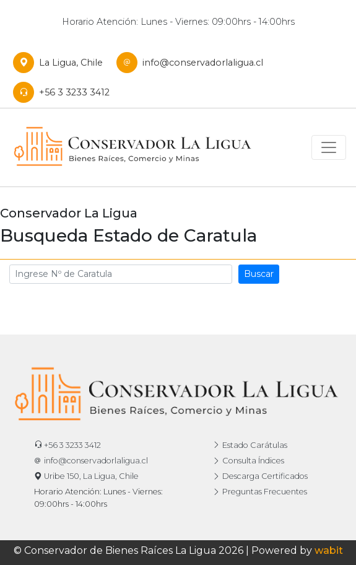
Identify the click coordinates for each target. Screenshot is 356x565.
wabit (329, 550)
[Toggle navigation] (328, 147)
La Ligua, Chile (61, 62)
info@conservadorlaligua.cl (193, 62)
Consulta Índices (248, 460)
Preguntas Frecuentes (259, 491)
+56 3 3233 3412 (64, 92)
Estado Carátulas (249, 445)
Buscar (259, 273)
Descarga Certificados (260, 476)
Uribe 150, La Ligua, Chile (86, 476)
